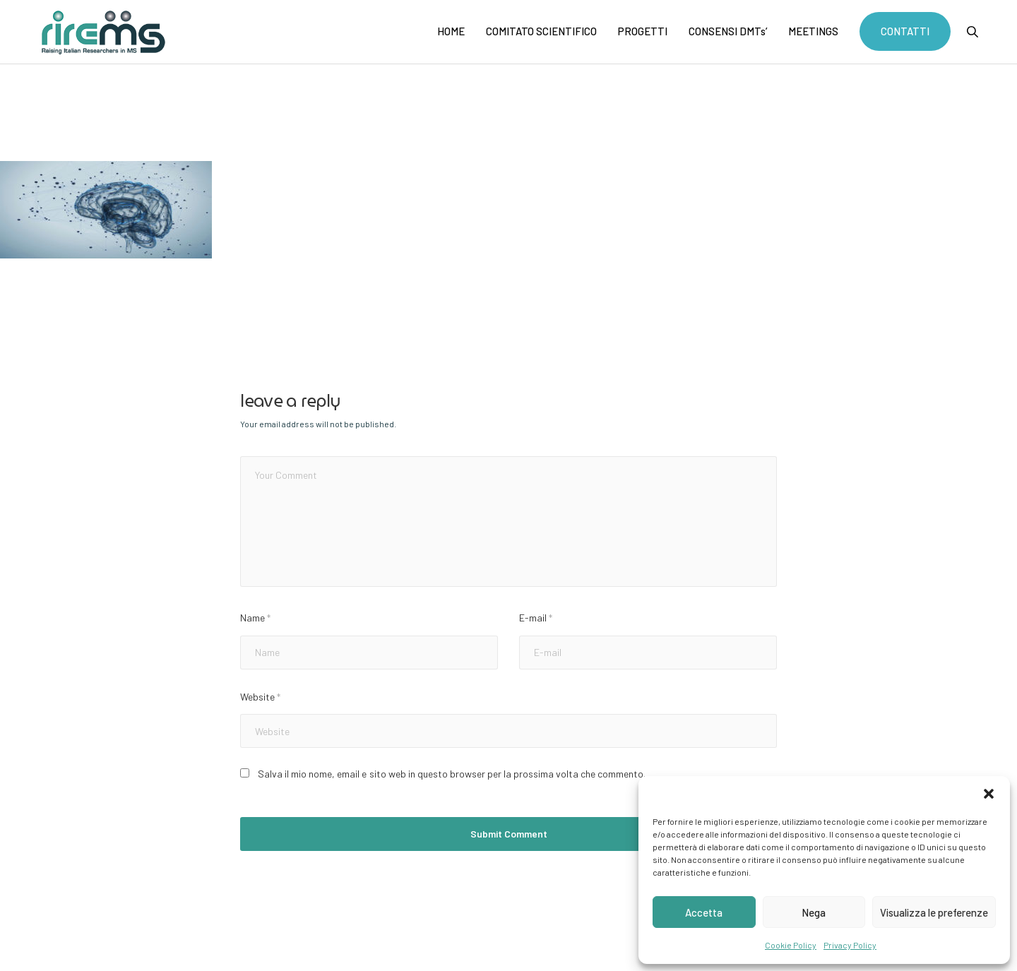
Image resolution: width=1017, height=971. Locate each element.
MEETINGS (813, 31)
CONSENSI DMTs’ (728, 31)
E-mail (535, 618)
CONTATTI (905, 31)
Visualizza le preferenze (934, 912)
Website (260, 697)
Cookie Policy (790, 945)
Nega (814, 912)
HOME (451, 31)
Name (255, 618)
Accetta (703, 912)
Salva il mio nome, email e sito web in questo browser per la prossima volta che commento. (451, 774)
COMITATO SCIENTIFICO (541, 31)
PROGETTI (642, 31)
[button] (989, 794)
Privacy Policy (849, 945)
